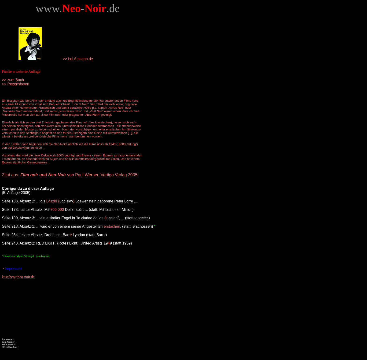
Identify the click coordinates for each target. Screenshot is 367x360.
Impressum (13, 268)
